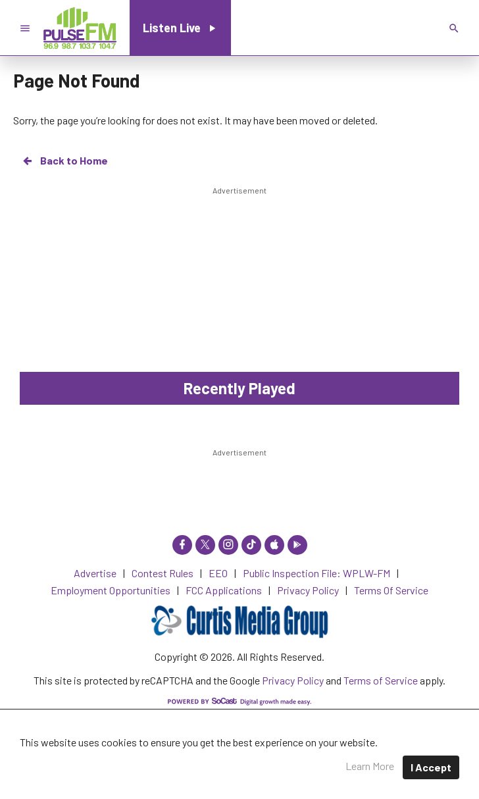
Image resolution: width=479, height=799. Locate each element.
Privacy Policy (293, 680)
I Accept (431, 767)
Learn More (369, 766)
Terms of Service (380, 680)
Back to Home (64, 160)
